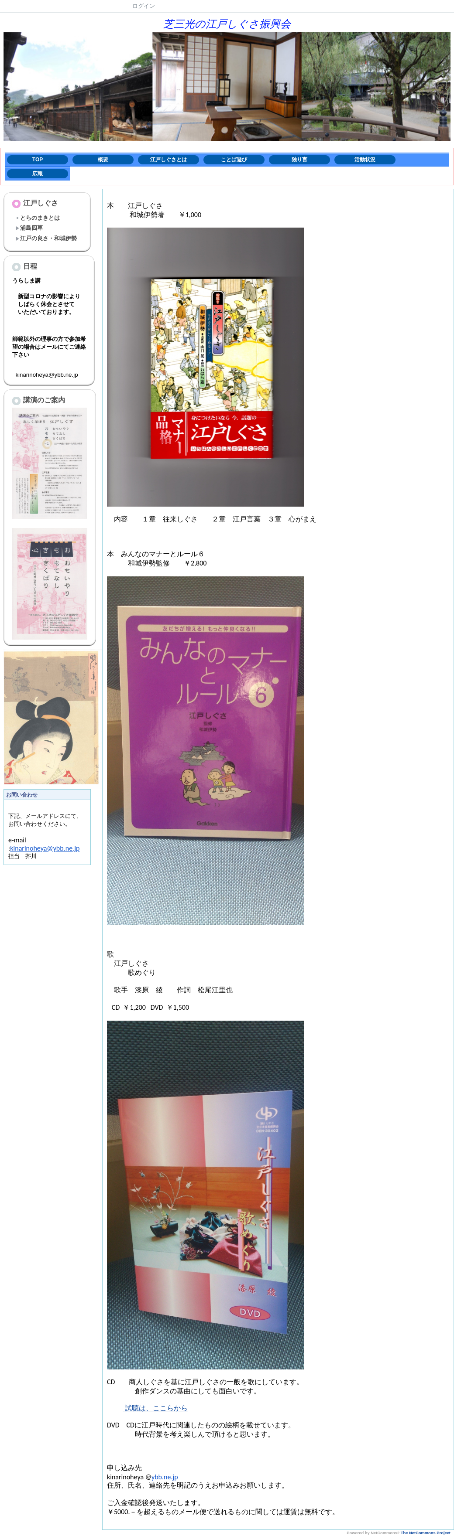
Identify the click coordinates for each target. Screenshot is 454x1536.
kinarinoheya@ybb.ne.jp (44, 857)
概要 (103, 160)
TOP (37, 160)
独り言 (299, 160)
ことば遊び (234, 160)
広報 (37, 173)
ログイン (143, 6)
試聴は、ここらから (156, 1408)
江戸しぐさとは (168, 160)
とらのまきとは (37, 218)
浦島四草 (29, 228)
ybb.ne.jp (164, 1477)
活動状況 (364, 160)
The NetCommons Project (426, 1533)
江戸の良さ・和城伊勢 (46, 238)
